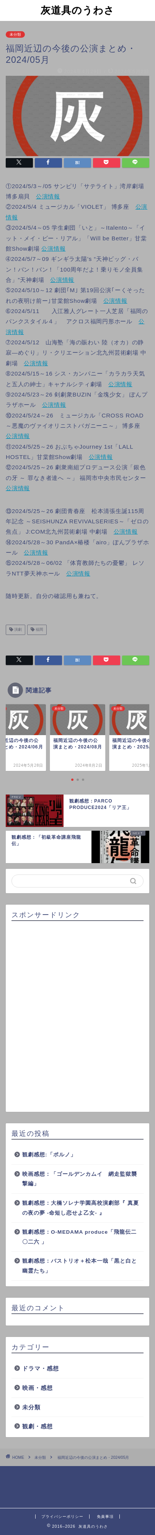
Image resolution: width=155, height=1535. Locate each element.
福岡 (38, 630)
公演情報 (48, 196)
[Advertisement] (77, 1017)
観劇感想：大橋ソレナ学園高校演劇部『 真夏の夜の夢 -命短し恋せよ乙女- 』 (80, 1208)
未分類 (15, 34)
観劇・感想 (37, 1426)
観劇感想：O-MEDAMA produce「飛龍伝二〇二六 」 (79, 1237)
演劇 (17, 630)
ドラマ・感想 (40, 1368)
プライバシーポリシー (62, 1516)
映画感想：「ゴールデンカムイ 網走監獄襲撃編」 (79, 1179)
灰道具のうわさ (77, 10)
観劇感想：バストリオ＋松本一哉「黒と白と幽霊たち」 (79, 1266)
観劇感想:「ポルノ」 (49, 1155)
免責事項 (105, 1516)
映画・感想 (37, 1388)
